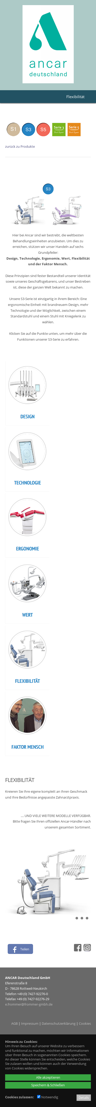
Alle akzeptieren (48, 1077)
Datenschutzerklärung (59, 1023)
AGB (14, 1023)
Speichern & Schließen (48, 1085)
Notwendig (47, 1097)
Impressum (29, 1023)
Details (84, 1097)
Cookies (85, 1023)
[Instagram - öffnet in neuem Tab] (86, 950)
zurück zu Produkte (20, 146)
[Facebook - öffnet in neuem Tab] (77, 950)
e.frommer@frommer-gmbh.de (28, 1004)
